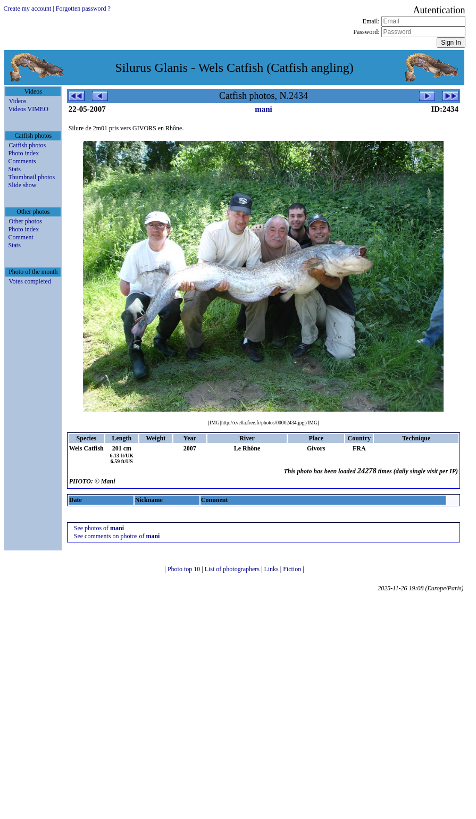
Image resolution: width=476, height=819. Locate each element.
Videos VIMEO (28, 109)
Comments (22, 161)
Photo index (23, 153)
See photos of (99, 528)
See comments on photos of (117, 536)
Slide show (22, 185)
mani (263, 109)
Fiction (293, 569)
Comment (20, 237)
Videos (17, 101)
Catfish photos (27, 145)
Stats (14, 169)
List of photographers (233, 569)
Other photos (25, 221)
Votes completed (30, 281)
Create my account (27, 8)
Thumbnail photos (31, 177)
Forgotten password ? (83, 8)
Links (272, 569)
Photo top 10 (185, 569)
